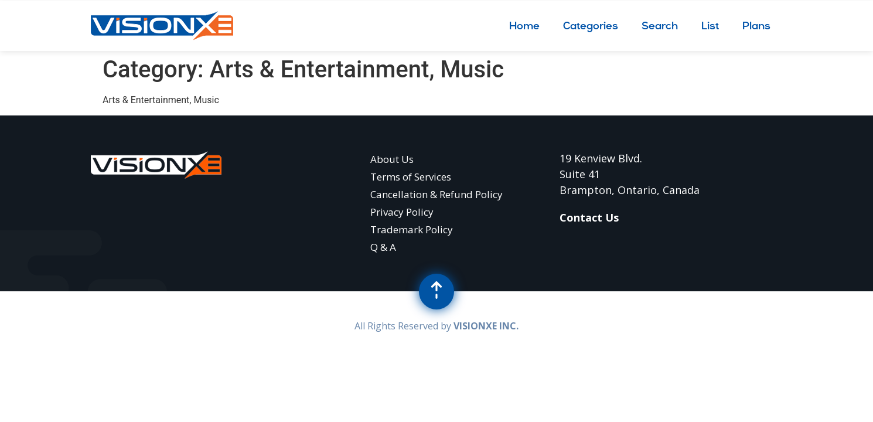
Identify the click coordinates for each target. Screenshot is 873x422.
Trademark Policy (411, 229)
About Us (392, 159)
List (710, 25)
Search (660, 25)
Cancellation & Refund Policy (436, 194)
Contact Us (589, 217)
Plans (756, 25)
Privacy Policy (402, 212)
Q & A (383, 247)
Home (524, 25)
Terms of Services (410, 176)
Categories (590, 25)
